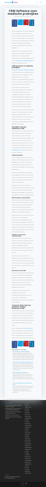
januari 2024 (27, 423)
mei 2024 (27, 421)
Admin (18, 16)
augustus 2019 (28, 473)
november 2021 (28, 443)
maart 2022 (27, 438)
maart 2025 (27, 414)
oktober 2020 (27, 462)
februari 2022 (28, 440)
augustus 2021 (28, 449)
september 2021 (28, 447)
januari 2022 (27, 442)
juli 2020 (27, 465)
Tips (30, 16)
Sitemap (23, 485)
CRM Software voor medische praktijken (21, 351)
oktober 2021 (27, 445)
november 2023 (28, 425)
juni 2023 (27, 431)
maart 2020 (27, 471)
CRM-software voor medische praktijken (23, 60)
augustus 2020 (28, 464)
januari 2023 (27, 432)
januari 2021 (27, 458)
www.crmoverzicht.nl (28, 328)
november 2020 (28, 460)
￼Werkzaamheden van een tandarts (20, 372)
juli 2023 (27, 429)
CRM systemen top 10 (16, 150)
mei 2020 (27, 469)
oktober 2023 (27, 427)
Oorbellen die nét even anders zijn (12, 415)
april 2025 (27, 412)
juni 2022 (27, 434)
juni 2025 (27, 409)
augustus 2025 (28, 407)
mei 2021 (27, 453)
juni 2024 (27, 420)
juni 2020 (27, 467)
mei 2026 (27, 405)
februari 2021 (28, 456)
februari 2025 (28, 416)
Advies (27, 16)
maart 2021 (27, 454)
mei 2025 (27, 410)
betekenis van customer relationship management (23, 69)
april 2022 (27, 436)
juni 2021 (27, 451)
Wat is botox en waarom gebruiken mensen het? (23, 362)
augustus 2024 (28, 418)
